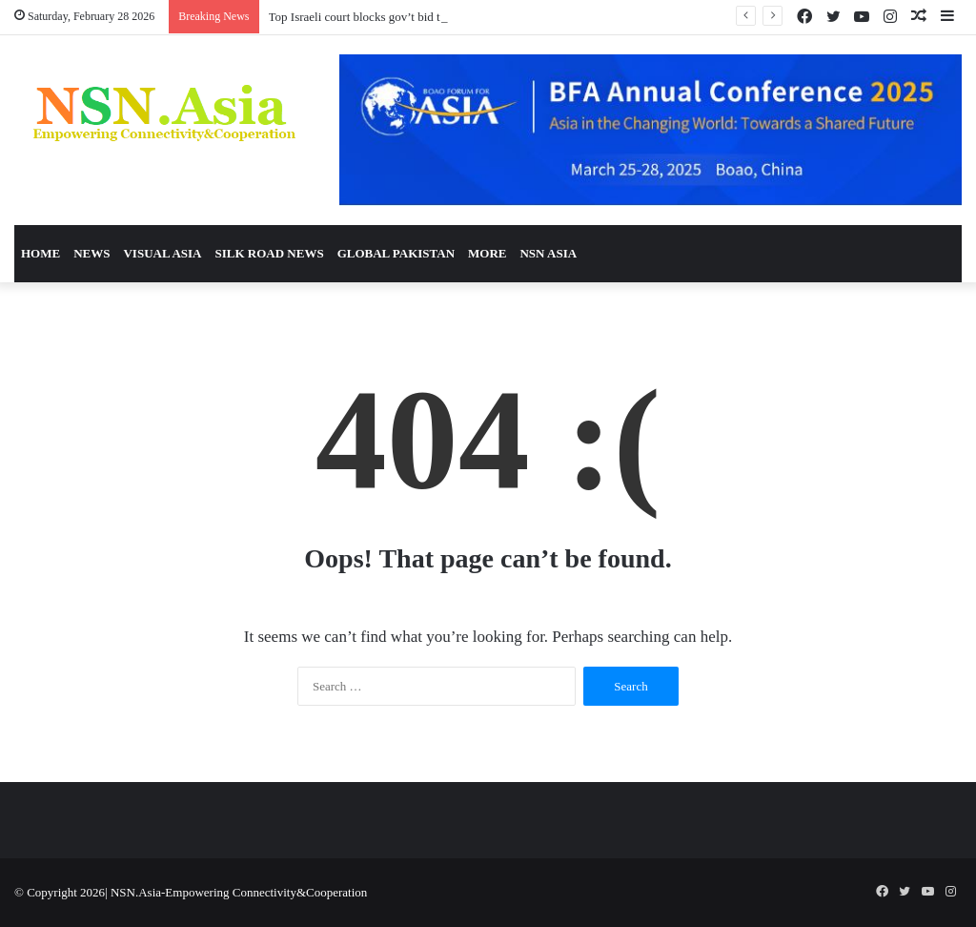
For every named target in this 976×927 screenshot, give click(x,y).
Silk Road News (268, 253)
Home (40, 253)
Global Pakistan (396, 253)
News (91, 253)
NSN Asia (548, 253)
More (487, 253)
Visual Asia (162, 253)
